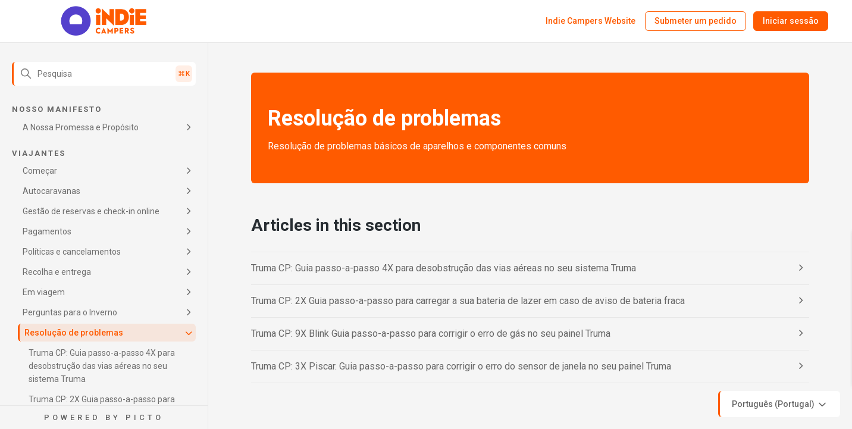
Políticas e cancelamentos (72, 251)
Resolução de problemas (73, 332)
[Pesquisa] (104, 74)
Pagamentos (47, 231)
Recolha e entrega (57, 272)
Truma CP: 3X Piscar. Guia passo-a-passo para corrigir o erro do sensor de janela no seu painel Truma (461, 366)
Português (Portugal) (780, 405)
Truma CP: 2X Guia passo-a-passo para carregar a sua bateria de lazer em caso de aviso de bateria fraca (468, 300)
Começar (40, 171)
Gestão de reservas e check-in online (91, 211)
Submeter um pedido (695, 21)
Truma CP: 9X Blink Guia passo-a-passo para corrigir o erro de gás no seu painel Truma (430, 333)
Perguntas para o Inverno (70, 312)
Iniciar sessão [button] (791, 21)
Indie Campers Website (590, 21)
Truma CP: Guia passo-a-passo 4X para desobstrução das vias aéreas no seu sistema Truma (102, 366)
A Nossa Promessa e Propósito (81, 127)
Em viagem (44, 292)
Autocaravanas (51, 191)
